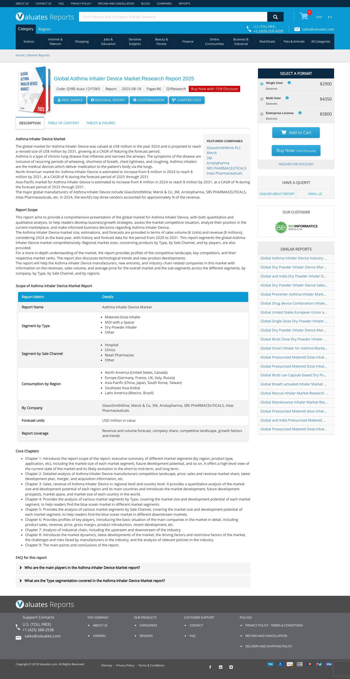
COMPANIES (164, 3)
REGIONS (146, 636)
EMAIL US (315, 194)
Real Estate (267, 41)
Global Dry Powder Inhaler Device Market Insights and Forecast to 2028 (294, 267)
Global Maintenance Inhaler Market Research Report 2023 (294, 402)
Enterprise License (279, 113)
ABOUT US (22, 3)
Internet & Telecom (55, 41)
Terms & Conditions (151, 665)
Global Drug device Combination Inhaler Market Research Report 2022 (294, 303)
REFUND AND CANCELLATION (116, 3)
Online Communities (214, 41)
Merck (212, 152)
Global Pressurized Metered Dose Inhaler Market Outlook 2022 (294, 357)
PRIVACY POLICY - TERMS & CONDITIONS (274, 625)
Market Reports (39, 55)
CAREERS (99, 636)
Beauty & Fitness (161, 41)
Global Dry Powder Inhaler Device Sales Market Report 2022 (294, 285)
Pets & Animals (294, 41)
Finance (187, 41)
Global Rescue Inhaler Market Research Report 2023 (294, 393)
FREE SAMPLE (70, 100)
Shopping (82, 41)
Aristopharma (218, 162)
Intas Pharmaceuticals (224, 173)
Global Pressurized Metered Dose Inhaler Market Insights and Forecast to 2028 (294, 366)
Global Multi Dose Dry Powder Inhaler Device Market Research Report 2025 (294, 339)
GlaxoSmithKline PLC (224, 147)
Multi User (273, 98)
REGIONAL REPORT (108, 100)
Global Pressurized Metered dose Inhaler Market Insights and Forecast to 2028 (294, 411)
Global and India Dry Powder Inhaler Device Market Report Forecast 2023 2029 (294, 276)
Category (26, 29)
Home (20, 55)
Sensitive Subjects (135, 41)
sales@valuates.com (318, 29)
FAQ (61, 3)
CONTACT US (43, 3)
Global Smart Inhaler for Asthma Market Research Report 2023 (294, 348)
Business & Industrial (240, 41)
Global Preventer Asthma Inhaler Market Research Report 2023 (294, 294)
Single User (274, 83)
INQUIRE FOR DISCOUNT (296, 164)
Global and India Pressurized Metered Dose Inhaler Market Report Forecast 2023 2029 (294, 420)
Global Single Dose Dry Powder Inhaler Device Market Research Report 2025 (294, 321)
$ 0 (330, 17)
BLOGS (145, 3)
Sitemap (106, 665)
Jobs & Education (108, 41)
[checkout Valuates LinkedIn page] (223, 669)
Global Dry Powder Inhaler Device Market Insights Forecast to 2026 (294, 330)
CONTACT (196, 625)
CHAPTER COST (186, 100)
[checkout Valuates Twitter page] (233, 669)
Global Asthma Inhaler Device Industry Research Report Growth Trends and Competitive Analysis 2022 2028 (294, 258)
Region (44, 29)
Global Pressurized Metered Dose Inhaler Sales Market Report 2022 (294, 429)
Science (29, 41)
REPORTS (184, 3)
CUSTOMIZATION (148, 100)
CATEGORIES (148, 625)
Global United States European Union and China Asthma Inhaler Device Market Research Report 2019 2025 (294, 312)
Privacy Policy (125, 665)
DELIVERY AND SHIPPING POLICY (268, 646)
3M (209, 157)
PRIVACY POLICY (81, 3)
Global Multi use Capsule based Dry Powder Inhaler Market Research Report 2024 (294, 375)
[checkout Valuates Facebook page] (213, 669)
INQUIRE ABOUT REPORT (277, 194)
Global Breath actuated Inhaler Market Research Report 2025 (294, 384)
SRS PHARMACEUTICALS (226, 168)
